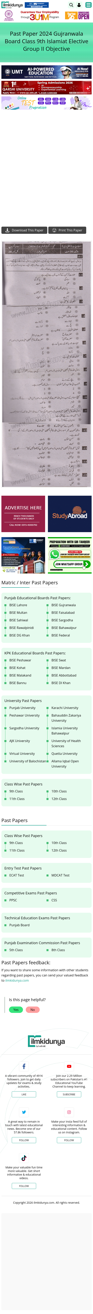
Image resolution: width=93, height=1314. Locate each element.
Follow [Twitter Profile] (24, 1140)
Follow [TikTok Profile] (24, 1186)
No (33, 1010)
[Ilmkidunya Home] (12, 5)
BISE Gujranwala (63, 605)
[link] (71, 5)
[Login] (79, 5)
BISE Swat (58, 660)
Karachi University (64, 708)
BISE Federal (60, 635)
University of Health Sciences (66, 743)
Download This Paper (24, 230)
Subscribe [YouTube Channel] (69, 1094)
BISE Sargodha (62, 620)
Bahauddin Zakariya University (66, 718)
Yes (16, 1010)
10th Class (59, 791)
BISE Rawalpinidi (21, 628)
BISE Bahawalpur (64, 628)
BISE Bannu (17, 683)
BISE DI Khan (60, 683)
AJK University (19, 741)
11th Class (17, 799)
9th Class (16, 791)
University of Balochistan (27, 761)
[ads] (23, 514)
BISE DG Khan (19, 635)
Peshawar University (24, 715)
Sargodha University (24, 728)
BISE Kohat (17, 668)
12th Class (59, 799)
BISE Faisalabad (63, 612)
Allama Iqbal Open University (65, 764)
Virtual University (22, 753)
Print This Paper (67, 230)
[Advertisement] (46, 161)
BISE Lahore (18, 605)
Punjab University (22, 708)
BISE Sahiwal (18, 620)
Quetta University (64, 753)
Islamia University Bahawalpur (64, 730)
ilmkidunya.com (17, 980)
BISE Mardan (60, 668)
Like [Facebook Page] (24, 1094)
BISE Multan (18, 612)
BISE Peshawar (20, 660)
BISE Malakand (20, 675)
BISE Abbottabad (63, 675)
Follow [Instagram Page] (69, 1140)
